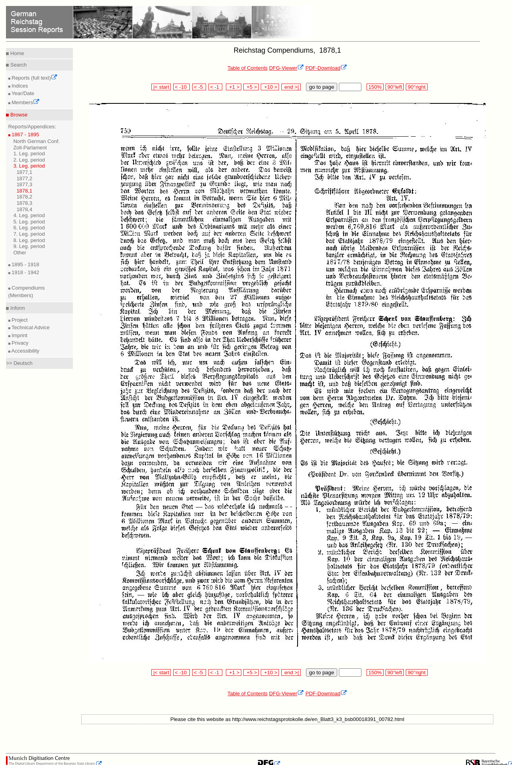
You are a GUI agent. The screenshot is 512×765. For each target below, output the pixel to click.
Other (20, 253)
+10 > (270, 87)
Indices (19, 86)
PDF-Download (326, 68)
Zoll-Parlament (30, 148)
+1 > (233, 87)
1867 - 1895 (24, 134)
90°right (416, 87)
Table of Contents (247, 68)
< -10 (182, 87)
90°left (394, 87)
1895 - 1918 (24, 264)
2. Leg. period (29, 160)
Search (18, 65)
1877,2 (24, 178)
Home (16, 53)
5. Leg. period (29, 222)
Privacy (19, 343)
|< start (161, 87)
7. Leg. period (29, 234)
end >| (291, 87)
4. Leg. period (29, 215)
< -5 (199, 87)
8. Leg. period (29, 240)
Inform (17, 308)
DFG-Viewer (286, 68)
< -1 (215, 87)
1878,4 (24, 209)
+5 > (251, 87)
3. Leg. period (29, 166)
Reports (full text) (34, 78)
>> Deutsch (19, 363)
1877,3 (24, 184)
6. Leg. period (29, 228)
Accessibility (25, 351)
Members (25, 102)
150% (375, 87)
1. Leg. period (29, 153)
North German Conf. (36, 141)
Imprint (18, 335)
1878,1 (24, 191)
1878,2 (24, 197)
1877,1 (24, 172)
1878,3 (24, 203)
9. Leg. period (29, 246)
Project (19, 320)
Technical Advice (30, 327)
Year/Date (22, 93)
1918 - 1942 (24, 272)
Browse (18, 115)
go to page (321, 87)
